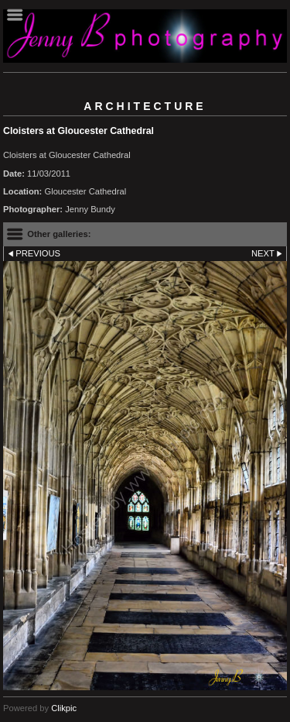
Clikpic (64, 708)
